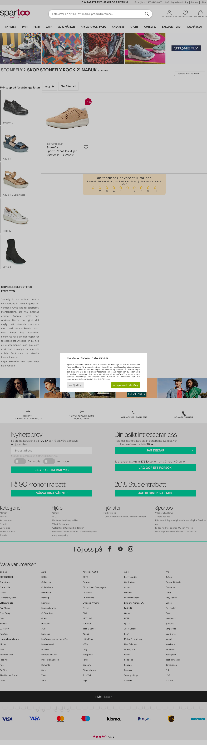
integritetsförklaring (101, 379)
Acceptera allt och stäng (125, 385)
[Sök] (147, 14)
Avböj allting (75, 385)
